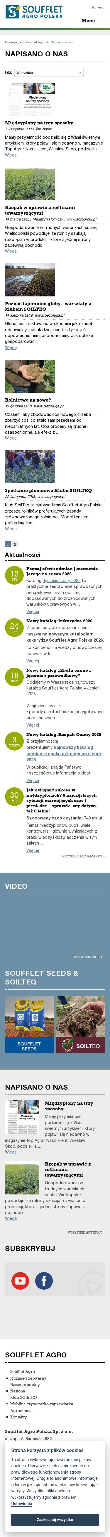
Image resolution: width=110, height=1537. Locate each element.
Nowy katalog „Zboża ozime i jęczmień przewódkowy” (58, 673)
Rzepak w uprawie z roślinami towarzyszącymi (40, 210)
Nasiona (17, 1390)
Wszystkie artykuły (85, 1232)
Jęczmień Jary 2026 (62, 580)
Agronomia (20, 1410)
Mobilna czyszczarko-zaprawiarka (41, 1403)
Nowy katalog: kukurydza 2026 (59, 621)
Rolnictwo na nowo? (28, 400)
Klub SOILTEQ (23, 1397)
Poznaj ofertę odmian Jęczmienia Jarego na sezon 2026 (62, 571)
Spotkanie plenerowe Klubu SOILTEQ (48, 490)
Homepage (13, 42)
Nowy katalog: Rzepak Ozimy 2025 (63, 734)
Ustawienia (21, 1503)
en (100, 7)
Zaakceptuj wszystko (55, 1519)
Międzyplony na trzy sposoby (39, 123)
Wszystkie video (88, 957)
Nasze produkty (25, 1384)
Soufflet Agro (35, 42)
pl (92, 7)
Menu (88, 20)
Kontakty (18, 1416)
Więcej (11, 155)
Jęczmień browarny (28, 1378)
